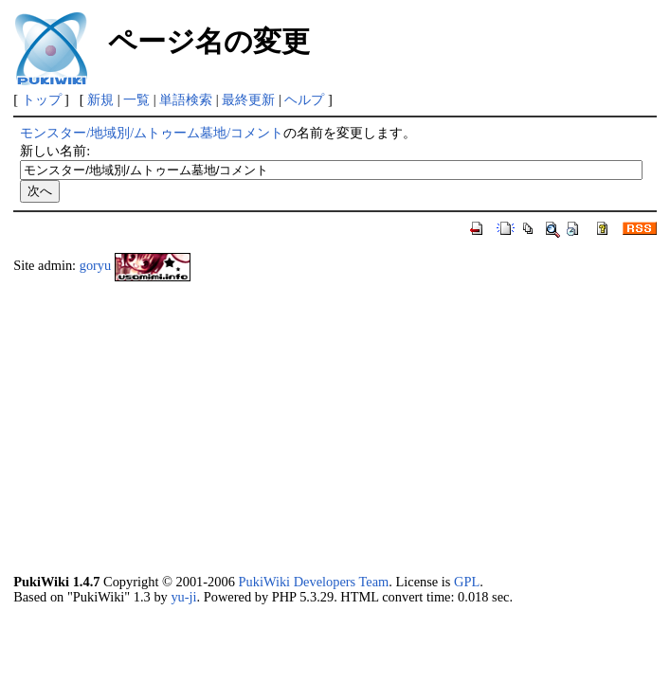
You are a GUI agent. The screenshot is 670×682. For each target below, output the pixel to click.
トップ (42, 99)
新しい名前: (55, 150)
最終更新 (248, 99)
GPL (467, 581)
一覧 (136, 99)
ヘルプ (304, 99)
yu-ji (183, 596)
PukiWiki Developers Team (313, 581)
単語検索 (185, 99)
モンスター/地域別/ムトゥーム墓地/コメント (151, 132)
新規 (100, 99)
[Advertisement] (335, 427)
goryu (96, 265)
